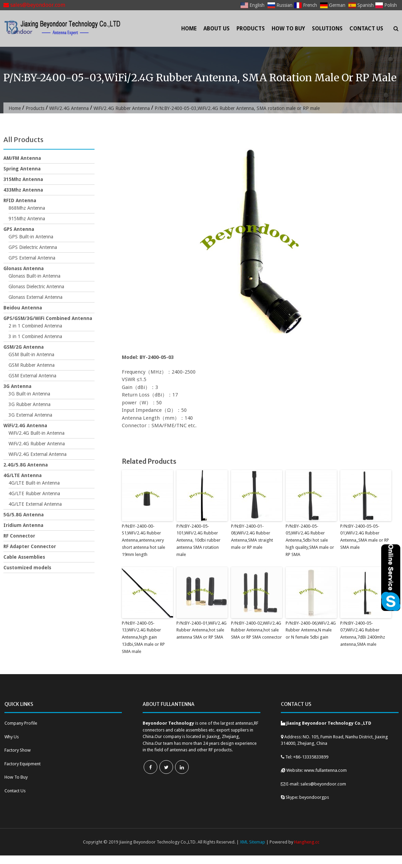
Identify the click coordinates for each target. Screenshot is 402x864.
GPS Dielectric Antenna (33, 247)
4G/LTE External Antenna (35, 504)
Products (250, 28)
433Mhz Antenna (23, 190)
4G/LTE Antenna (22, 475)
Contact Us (366, 28)
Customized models (27, 567)
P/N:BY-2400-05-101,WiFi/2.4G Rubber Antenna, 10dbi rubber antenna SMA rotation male (198, 540)
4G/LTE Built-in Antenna (34, 483)
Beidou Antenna (22, 307)
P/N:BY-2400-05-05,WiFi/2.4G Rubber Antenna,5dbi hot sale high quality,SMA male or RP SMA (310, 540)
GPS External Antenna (32, 258)
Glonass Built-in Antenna (34, 276)
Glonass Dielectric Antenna (36, 286)
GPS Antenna (18, 229)
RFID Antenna (19, 200)
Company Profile (20, 723)
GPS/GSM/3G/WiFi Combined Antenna (47, 318)
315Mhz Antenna (23, 179)
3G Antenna (17, 386)
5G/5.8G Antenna (23, 514)
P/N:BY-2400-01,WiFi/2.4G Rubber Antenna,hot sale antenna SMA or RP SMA (201, 630)
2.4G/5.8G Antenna (25, 465)
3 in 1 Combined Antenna (35, 336)
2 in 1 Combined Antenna (35, 326)
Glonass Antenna (23, 268)
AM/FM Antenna (22, 158)
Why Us (11, 736)
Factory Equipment (22, 763)
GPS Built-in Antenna (31, 236)
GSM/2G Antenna (23, 347)
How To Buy (288, 28)
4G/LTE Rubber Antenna (34, 493)
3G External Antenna (30, 415)
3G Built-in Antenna (29, 393)
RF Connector (19, 536)
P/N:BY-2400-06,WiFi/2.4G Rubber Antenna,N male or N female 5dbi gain (311, 630)
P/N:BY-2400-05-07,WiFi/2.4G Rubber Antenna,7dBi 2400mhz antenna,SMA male (362, 634)
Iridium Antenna (23, 525)
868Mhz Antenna (27, 208)
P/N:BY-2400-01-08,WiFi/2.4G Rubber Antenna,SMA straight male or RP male (252, 537)
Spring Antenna (22, 168)
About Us (216, 28)
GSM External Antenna (32, 375)
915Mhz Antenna (27, 218)
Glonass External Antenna (35, 297)
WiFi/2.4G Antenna (69, 108)
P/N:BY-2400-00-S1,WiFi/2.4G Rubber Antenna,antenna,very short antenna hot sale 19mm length (143, 540)
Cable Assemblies (24, 557)
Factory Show (17, 750)
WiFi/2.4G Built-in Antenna (36, 433)
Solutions (327, 28)
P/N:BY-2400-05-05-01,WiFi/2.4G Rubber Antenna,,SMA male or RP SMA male (364, 537)
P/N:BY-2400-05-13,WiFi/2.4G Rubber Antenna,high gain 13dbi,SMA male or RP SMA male (143, 637)
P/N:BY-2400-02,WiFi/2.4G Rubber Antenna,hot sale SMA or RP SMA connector (256, 630)
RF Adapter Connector (29, 546)
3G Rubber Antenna (30, 404)
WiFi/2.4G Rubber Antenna (122, 108)
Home (189, 28)
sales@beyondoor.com (34, 5)
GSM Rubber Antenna (32, 365)
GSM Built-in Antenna (31, 354)
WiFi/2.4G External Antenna (38, 454)
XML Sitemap (252, 842)
